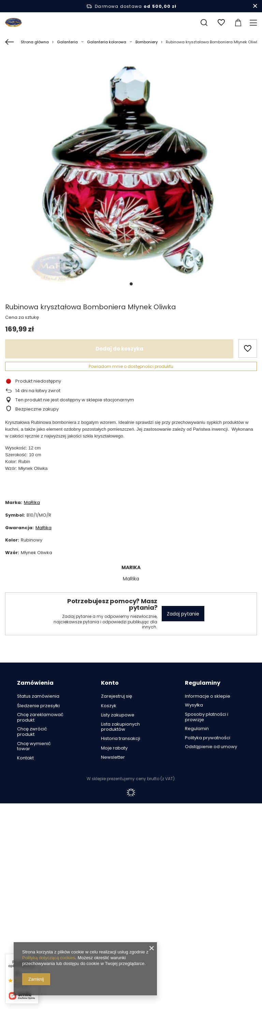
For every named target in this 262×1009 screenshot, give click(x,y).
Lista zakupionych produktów (120, 727)
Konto (110, 683)
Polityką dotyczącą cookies (48, 957)
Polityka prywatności (207, 738)
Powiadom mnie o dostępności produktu (131, 366)
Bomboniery (146, 42)
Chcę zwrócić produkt (32, 731)
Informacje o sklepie (207, 696)
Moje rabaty (114, 748)
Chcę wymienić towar (34, 746)
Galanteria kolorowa (106, 42)
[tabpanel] (131, 174)
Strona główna (35, 42)
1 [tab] (131, 283)
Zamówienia (35, 683)
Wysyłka (194, 705)
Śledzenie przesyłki (38, 706)
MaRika (32, 502)
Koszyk (108, 706)
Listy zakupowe (117, 715)
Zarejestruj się (116, 696)
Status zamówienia (38, 696)
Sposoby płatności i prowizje (206, 717)
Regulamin (197, 728)
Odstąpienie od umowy (211, 747)
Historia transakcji (120, 738)
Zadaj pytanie (183, 613)
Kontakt (25, 758)
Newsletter (113, 757)
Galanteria (67, 42)
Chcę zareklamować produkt (40, 717)
